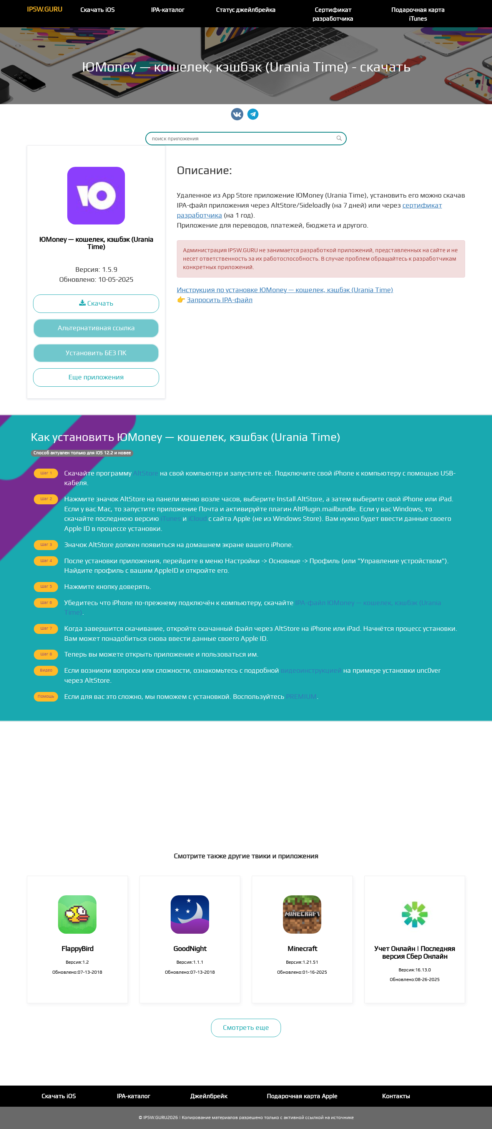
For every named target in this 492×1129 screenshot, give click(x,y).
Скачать (96, 303)
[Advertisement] (246, 779)
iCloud (197, 518)
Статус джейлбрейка (246, 10)
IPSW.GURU (44, 9)
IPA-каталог (167, 10)
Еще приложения (96, 377)
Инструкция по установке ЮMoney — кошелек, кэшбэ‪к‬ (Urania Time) (285, 290)
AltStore (145, 473)
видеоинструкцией (311, 670)
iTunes (171, 518)
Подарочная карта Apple (302, 1096)
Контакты (396, 1096)
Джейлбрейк (208, 1096)
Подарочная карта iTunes (418, 14)
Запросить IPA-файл (220, 300)
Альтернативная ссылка (96, 328)
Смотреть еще (246, 1027)
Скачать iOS (97, 10)
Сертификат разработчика (332, 14)
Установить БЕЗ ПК (96, 353)
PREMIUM (301, 696)
